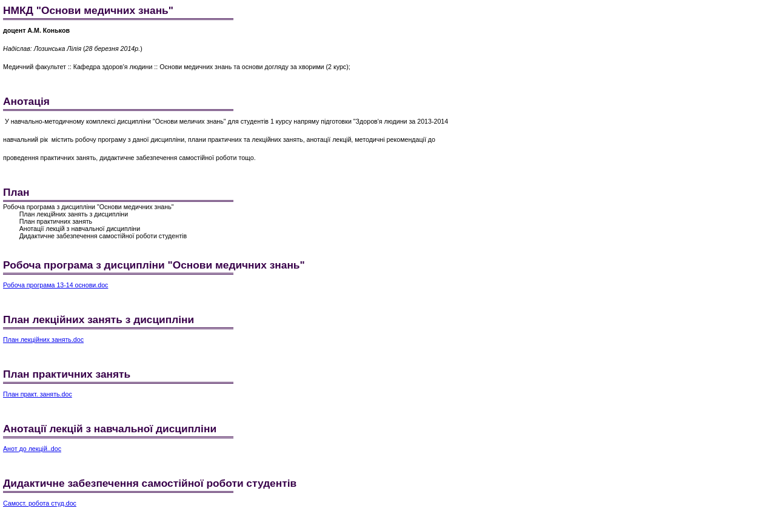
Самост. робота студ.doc (39, 503)
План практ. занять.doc (37, 394)
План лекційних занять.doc (43, 339)
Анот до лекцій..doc (32, 448)
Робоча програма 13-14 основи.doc (55, 285)
